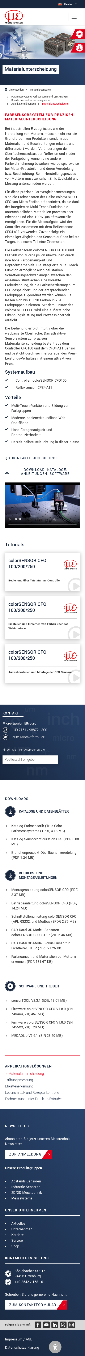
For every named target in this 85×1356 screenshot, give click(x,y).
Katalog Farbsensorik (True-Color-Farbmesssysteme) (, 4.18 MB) (38, 828)
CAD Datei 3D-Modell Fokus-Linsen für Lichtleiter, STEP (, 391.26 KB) (40, 946)
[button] (55, 1347)
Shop (15, 1246)
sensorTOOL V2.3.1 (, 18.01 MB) (39, 1000)
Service (17, 1240)
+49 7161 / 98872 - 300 (29, 729)
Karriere (17, 1235)
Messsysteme (22, 1198)
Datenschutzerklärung (22, 1347)
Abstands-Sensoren (26, 1181)
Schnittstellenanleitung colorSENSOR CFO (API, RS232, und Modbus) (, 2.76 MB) (43, 919)
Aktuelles (18, 1223)
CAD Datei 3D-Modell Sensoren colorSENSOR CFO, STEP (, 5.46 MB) (41, 932)
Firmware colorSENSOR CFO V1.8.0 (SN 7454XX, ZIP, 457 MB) (42, 1011)
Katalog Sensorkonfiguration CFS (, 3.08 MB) (45, 842)
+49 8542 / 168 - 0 (29, 1282)
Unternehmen (21, 1229)
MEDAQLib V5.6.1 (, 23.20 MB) (37, 1035)
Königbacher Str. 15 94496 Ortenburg (30, 1273)
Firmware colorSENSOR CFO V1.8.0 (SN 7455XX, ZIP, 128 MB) (42, 1025)
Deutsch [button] (66, 4)
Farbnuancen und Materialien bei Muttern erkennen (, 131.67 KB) (43, 959)
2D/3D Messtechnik (26, 1192)
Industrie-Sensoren (25, 1187)
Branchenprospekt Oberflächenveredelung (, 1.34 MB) (43, 855)
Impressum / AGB (18, 1339)
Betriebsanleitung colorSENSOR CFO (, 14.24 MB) (44, 906)
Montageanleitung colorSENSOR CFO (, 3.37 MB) (44, 892)
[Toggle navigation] (74, 17)
